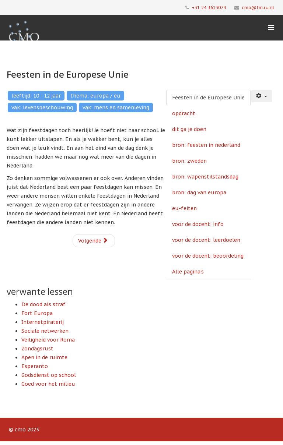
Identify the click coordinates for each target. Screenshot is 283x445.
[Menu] (271, 27)
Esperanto (34, 366)
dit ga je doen (189, 129)
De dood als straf (43, 304)
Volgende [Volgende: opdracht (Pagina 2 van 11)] (93, 240)
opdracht (183, 113)
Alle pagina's (188, 271)
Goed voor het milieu (48, 384)
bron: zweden (189, 161)
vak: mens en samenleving (116, 107)
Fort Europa (37, 313)
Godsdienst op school (48, 375)
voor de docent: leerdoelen (206, 240)
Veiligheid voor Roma (48, 339)
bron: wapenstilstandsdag (205, 176)
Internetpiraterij (42, 322)
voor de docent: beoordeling (208, 255)
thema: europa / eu (95, 95)
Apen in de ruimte (44, 357)
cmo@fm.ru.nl (258, 7)
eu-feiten (184, 208)
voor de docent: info (198, 224)
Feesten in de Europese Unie (208, 97)
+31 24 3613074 (209, 7)
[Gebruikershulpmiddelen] (261, 96)
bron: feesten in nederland (206, 145)
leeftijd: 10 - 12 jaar (36, 95)
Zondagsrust (37, 348)
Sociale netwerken (45, 331)
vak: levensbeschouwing (42, 107)
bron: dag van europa (199, 192)
